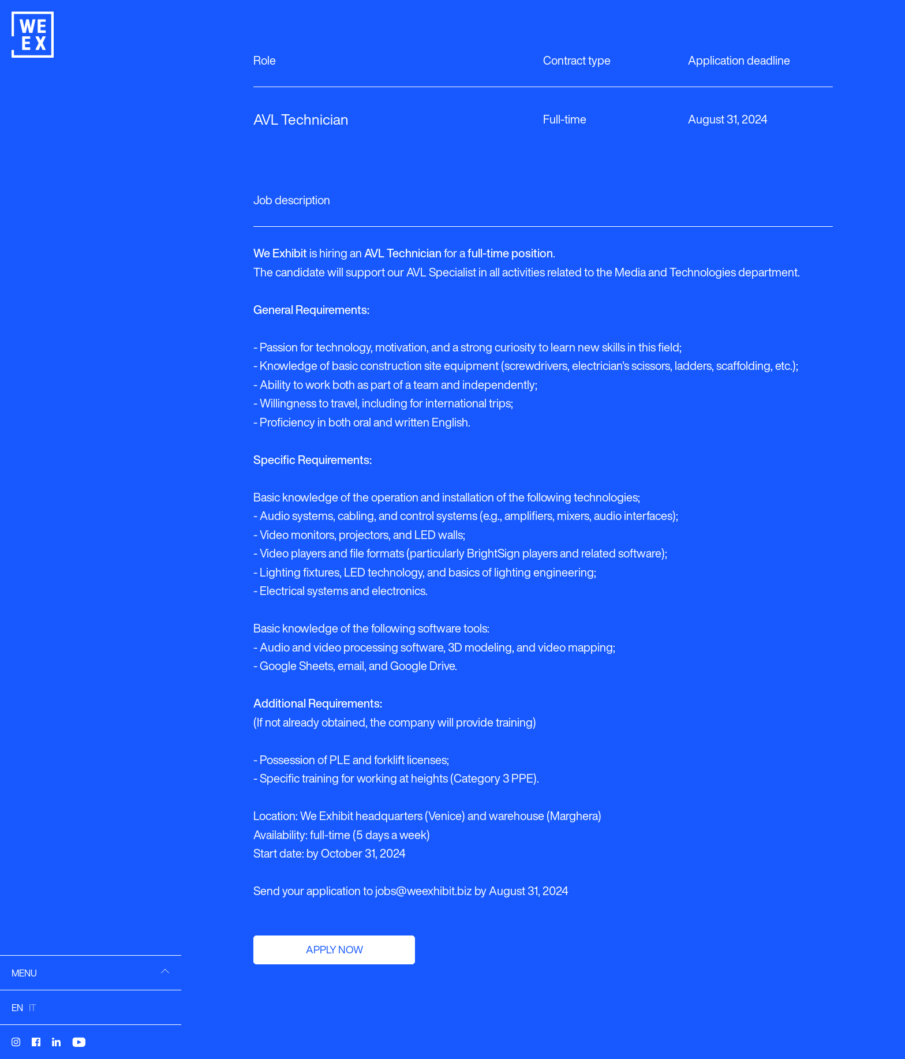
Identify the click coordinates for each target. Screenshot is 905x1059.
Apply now (334, 949)
